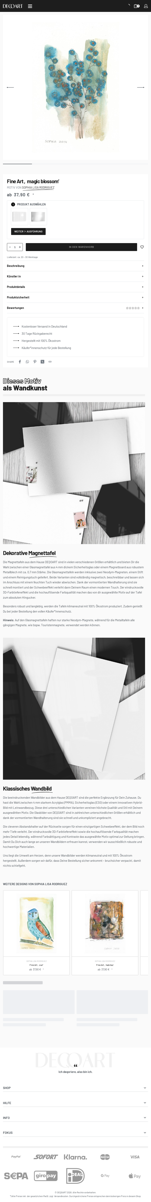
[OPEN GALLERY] (75, 87)
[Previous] (10, 87)
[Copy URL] (50, 361)
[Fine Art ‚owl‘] (36, 923)
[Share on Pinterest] (35, 361)
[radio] (19, 216)
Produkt (23, 204)
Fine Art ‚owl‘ (36, 964)
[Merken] (142, 247)
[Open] (30, 6)
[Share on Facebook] (20, 361)
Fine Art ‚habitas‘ (104, 964)
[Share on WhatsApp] (27, 361)
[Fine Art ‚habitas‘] (105, 923)
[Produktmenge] (15, 247)
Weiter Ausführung (28, 231)
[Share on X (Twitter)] (42, 361)
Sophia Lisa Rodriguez (36, 961)
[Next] (140, 87)
